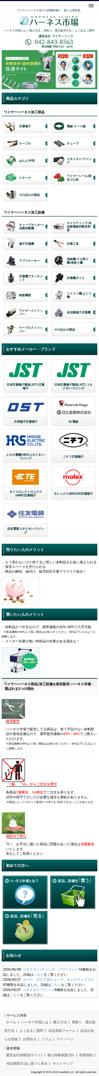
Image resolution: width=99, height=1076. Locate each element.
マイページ (65, 1039)
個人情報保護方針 (60, 1055)
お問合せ (29, 1039)
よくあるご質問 (84, 30)
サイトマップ (63, 1063)
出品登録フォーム (61, 1030)
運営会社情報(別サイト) (24, 1055)
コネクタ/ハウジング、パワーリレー (50, 969)
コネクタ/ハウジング (39, 990)
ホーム (11, 1022)
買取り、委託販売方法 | (59, 30)
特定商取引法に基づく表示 (27, 1063)
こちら (38, 974)
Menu (91, 3)
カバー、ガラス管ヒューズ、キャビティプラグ (58, 979)
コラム (47, 1039)
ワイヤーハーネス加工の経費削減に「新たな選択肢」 (50, 10)
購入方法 (34, 30)
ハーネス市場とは (15, 30)
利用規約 (86, 1055)
